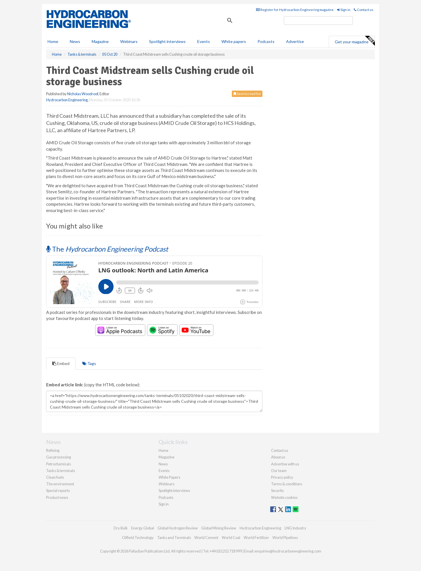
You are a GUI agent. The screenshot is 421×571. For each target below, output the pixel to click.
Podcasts (266, 41)
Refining (52, 450)
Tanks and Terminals (174, 537)
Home (53, 41)
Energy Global (142, 528)
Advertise (295, 41)
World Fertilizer (256, 537)
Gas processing (58, 457)
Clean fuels (55, 477)
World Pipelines (285, 537)
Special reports (58, 490)
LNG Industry (295, 528)
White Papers (169, 477)
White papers (233, 41)
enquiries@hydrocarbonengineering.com (288, 551)
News (163, 464)
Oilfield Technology (138, 537)
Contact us (363, 10)
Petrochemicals (58, 464)
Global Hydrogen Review (177, 528)
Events (203, 41)
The (107, 249)
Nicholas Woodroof (82, 93)
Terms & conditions (286, 484)
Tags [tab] (89, 363)
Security (277, 490)
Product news (57, 497)
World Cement (206, 537)
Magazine (100, 41)
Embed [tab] (60, 363)
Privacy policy (282, 477)
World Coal (231, 537)
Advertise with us (285, 464)
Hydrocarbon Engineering (67, 100)
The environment (60, 484)
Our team (279, 470)
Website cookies (284, 497)
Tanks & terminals (60, 470)
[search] (318, 20)
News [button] (75, 41)
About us (278, 457)
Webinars (129, 41)
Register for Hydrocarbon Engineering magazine (295, 10)
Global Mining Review (218, 528)
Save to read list (247, 93)
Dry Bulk (121, 528)
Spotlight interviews (167, 41)
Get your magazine (355, 41)
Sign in (343, 10)
